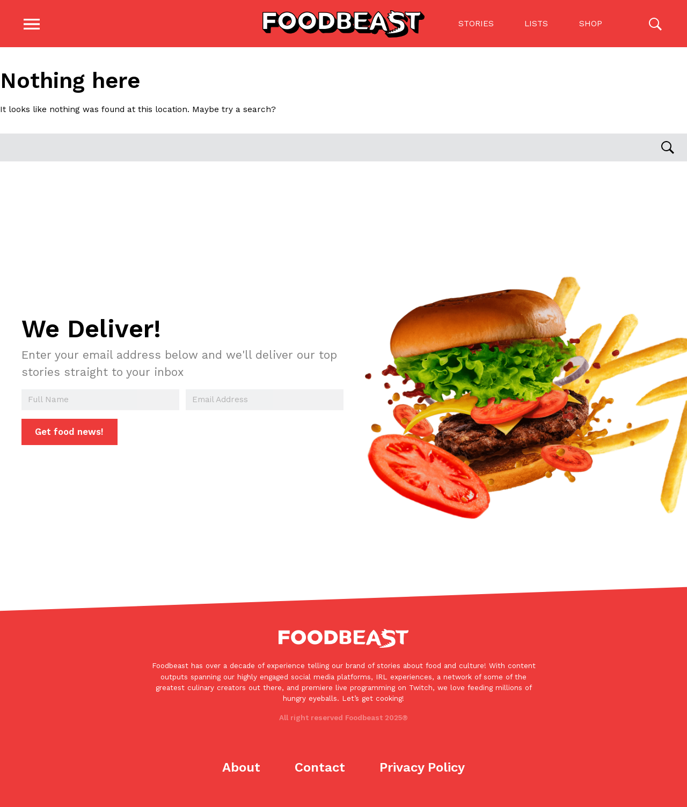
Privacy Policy (422, 767)
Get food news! (69, 432)
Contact (320, 767)
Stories (475, 23)
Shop (590, 23)
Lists (536, 23)
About (241, 767)
